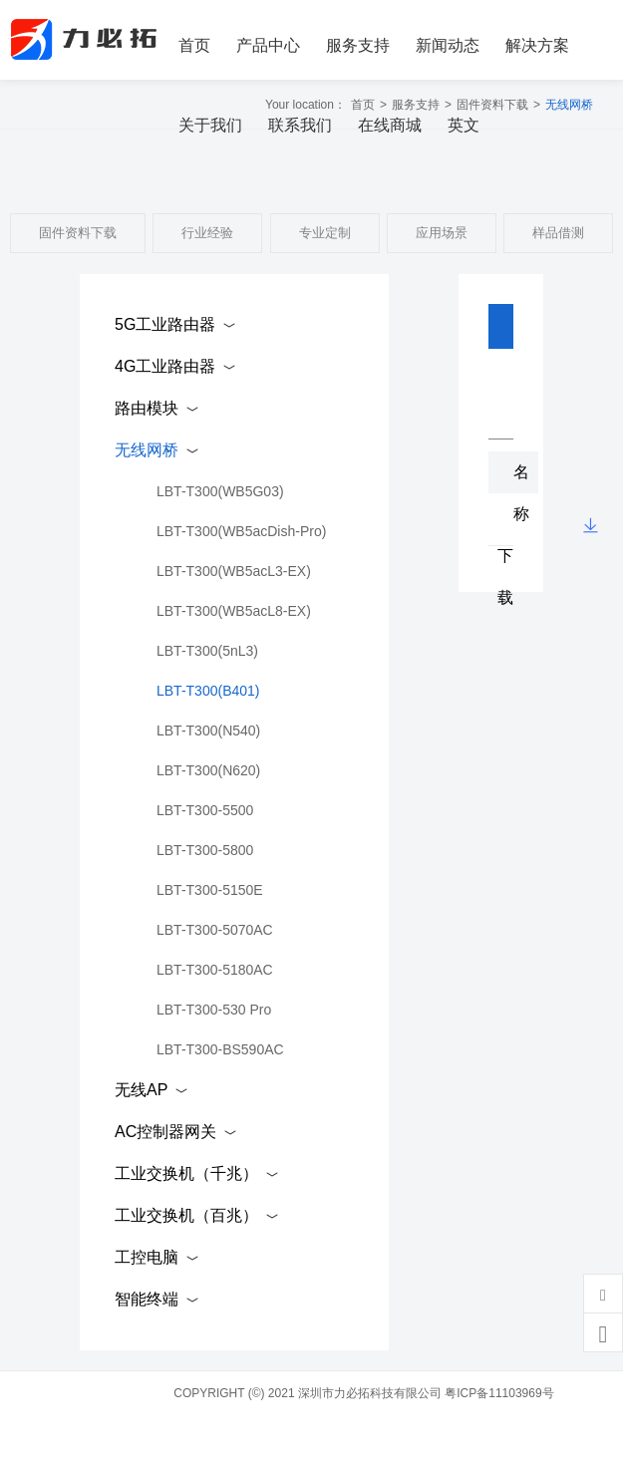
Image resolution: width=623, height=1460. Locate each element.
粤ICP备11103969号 (499, 1393)
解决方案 (537, 45)
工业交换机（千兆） (186, 1173)
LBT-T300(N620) (208, 770)
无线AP (141, 1089)
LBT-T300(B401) (208, 691)
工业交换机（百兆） (186, 1215)
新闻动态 (447, 45)
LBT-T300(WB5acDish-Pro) (241, 531)
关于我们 (210, 125)
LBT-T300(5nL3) (207, 651)
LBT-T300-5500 (204, 810)
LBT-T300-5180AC (214, 970)
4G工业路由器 (165, 366)
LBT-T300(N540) (208, 730)
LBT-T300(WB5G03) (220, 491)
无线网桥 (146, 449)
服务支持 (358, 45)
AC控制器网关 (165, 1131)
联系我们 (300, 125)
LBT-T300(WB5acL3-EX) (233, 571)
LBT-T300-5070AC (214, 930)
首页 (194, 45)
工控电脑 (146, 1257)
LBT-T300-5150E (209, 890)
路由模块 (146, 408)
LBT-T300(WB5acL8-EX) (233, 611)
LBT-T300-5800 (204, 850)
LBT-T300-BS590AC (220, 1049)
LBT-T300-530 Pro (213, 1010)
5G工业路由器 (165, 324)
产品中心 (268, 45)
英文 (463, 125)
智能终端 (146, 1299)
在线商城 (390, 125)
